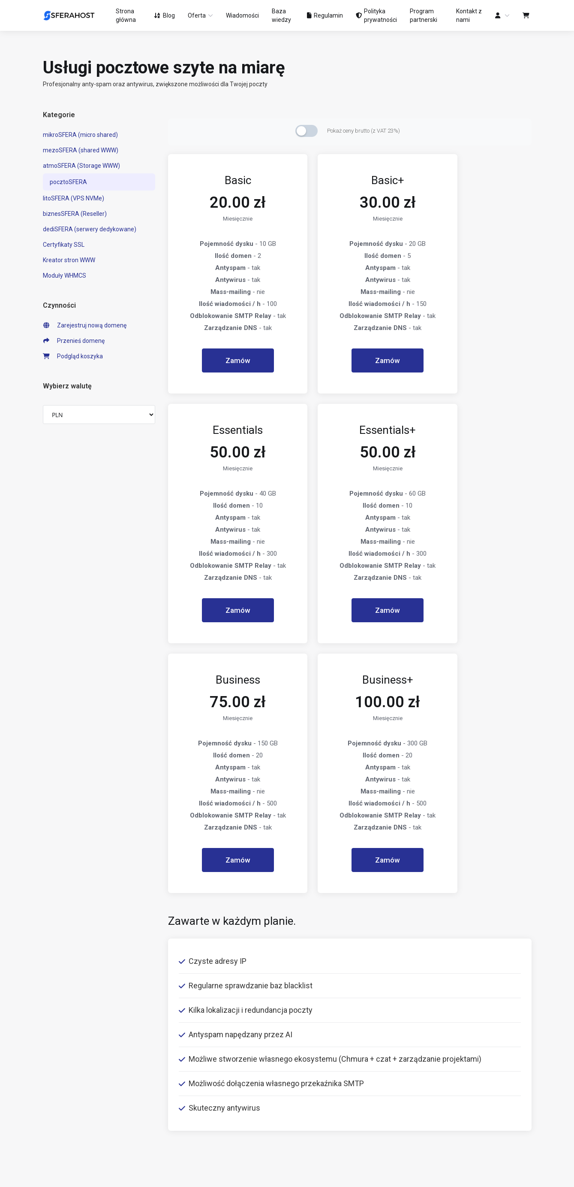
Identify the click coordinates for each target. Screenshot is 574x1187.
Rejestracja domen (68, 1083)
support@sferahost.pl (460, 1086)
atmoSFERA (71, 1046)
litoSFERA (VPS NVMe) (73, 198)
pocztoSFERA (68, 182)
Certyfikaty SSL (63, 244)
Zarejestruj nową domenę (85, 325)
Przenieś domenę (74, 341)
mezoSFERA (73, 1028)
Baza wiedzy (311, 1045)
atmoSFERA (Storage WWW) (81, 165)
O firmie (178, 1009)
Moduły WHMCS (64, 275)
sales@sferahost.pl (457, 1104)
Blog (300, 1009)
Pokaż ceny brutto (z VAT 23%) (363, 130)
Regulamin (182, 1027)
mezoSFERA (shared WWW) (80, 150)
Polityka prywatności (196, 1045)
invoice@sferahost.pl (459, 1122)
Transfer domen (65, 1101)
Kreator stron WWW (69, 260)
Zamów (225, 360)
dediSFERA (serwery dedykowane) (89, 229)
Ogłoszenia (309, 1027)
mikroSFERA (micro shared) (80, 134)
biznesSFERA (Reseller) (75, 213)
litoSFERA (71, 1065)
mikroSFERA (67, 1009)
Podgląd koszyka (73, 356)
